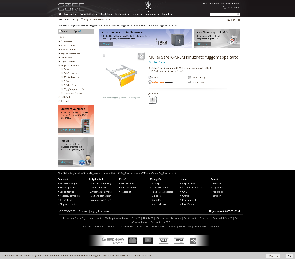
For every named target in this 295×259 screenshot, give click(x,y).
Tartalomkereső (128, 187)
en (234, 19)
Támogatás (150, 14)
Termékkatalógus (67, 183)
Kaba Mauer (158, 226)
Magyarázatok (188, 199)
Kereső (122, 179)
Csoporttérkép (66, 191)
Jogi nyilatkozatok (100, 211)
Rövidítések (187, 204)
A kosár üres (233, 7)
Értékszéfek (66, 41)
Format (111, 226)
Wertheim (214, 226)
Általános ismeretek (191, 187)
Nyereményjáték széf (100, 199)
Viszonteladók (158, 204)
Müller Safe (185, 226)
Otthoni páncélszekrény (168, 218)
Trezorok (65, 100)
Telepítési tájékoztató (161, 191)
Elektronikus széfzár (161, 222)
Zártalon (216, 195)
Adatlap (155, 183)
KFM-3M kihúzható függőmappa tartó (158, 25)
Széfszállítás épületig (100, 183)
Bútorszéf (204, 218)
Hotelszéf (148, 218)
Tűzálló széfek (68, 45)
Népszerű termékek (69, 195)
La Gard (172, 226)
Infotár (135, 14)
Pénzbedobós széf (222, 218)
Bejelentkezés (233, 3)
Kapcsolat (125, 191)
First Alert (99, 226)
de (238, 19)
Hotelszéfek (67, 57)
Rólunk (165, 14)
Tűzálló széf (190, 218)
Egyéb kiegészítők (73, 92)
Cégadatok (217, 187)
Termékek (69, 14)
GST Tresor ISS (126, 226)
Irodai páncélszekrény (74, 218)
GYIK (183, 191)
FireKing (87, 226)
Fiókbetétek (70, 85)
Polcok (67, 69)
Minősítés (155, 195)
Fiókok (67, 81)
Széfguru (216, 183)
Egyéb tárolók (68, 61)
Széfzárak (65, 96)
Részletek (273, 256)
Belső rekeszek (71, 73)
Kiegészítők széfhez (79, 25)
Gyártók (185, 195)
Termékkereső (127, 183)
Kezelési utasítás (159, 187)
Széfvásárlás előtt (98, 187)
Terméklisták (65, 199)
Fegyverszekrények (70, 53)
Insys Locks (142, 226)
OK (289, 256)
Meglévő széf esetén (100, 195)
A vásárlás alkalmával (100, 191)
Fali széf (136, 218)
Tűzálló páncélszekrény (116, 218)
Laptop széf (95, 218)
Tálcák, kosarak (71, 77)
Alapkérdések (188, 183)
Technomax (200, 226)
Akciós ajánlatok (67, 187)
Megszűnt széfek (67, 204)
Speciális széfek (69, 49)
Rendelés (105, 14)
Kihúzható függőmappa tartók (125, 25)
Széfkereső (121, 14)
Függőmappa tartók (99, 25)
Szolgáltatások (87, 14)
